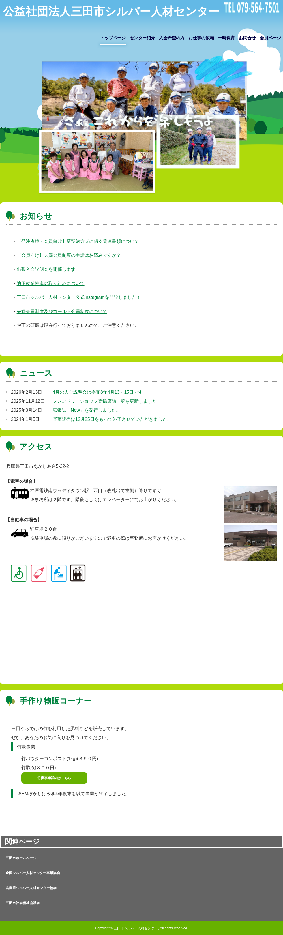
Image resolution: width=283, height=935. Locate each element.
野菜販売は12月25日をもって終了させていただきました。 (112, 419)
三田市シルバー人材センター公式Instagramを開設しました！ (79, 297)
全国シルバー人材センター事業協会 (33, 873)
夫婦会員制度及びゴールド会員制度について (62, 311)
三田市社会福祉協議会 (23, 903)
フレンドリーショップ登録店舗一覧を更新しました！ (107, 401)
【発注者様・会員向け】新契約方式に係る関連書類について (78, 241)
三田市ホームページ (21, 858)
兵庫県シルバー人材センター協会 (31, 888)
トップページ (113, 38)
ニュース (36, 373)
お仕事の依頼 (201, 38)
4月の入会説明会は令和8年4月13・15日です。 (100, 392)
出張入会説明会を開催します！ (48, 269)
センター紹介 (142, 38)
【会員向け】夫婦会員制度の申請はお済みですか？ (69, 255)
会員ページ (270, 38)
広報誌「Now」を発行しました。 (87, 410)
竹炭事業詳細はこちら (54, 778)
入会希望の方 (172, 38)
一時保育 (226, 38)
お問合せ (247, 38)
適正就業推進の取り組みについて (51, 283)
